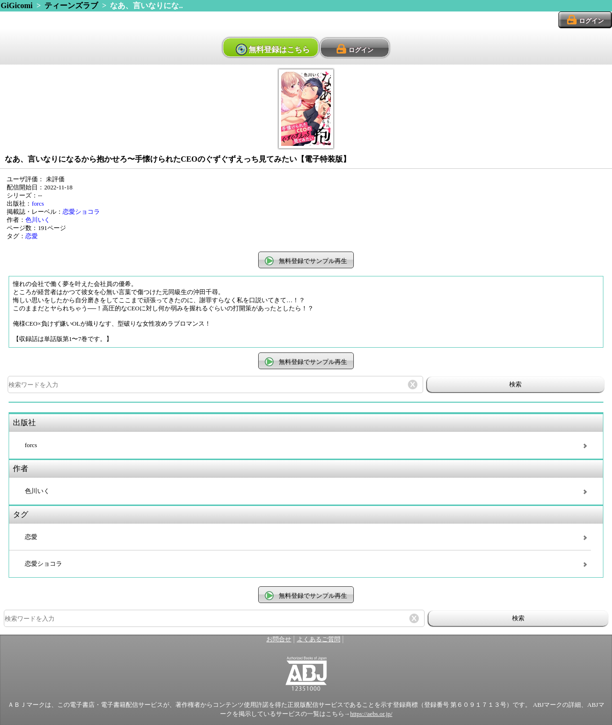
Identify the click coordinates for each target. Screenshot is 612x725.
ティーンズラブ (71, 5)
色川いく (37, 220)
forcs (38, 203)
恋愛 (31, 236)
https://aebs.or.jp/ (371, 714)
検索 (515, 384)
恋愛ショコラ (81, 212)
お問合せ (278, 639)
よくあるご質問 (318, 639)
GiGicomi (17, 5)
